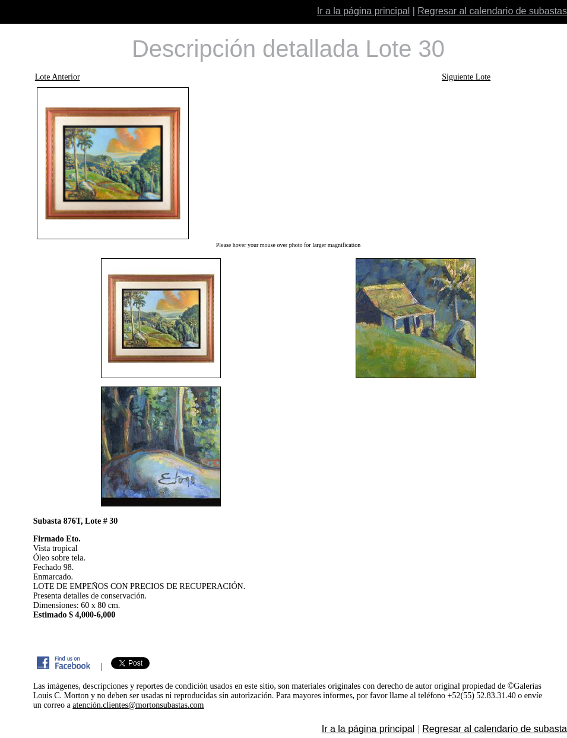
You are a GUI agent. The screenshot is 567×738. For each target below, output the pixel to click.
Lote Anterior (57, 76)
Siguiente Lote (466, 76)
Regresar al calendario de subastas (492, 11)
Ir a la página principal (363, 11)
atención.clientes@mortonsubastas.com (138, 705)
